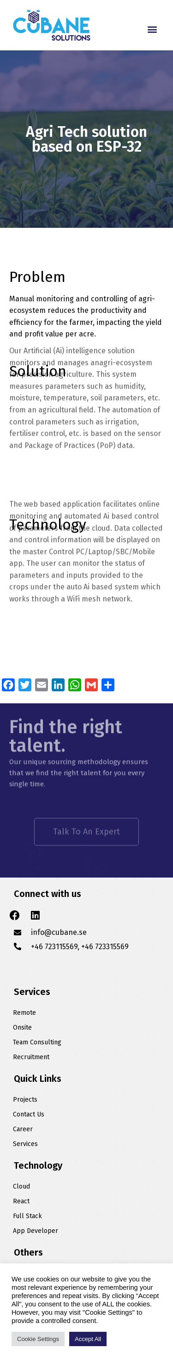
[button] (152, 29)
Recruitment (31, 1057)
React (21, 1201)
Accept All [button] (88, 1339)
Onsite (22, 1027)
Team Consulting (37, 1042)
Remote (24, 1013)
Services (25, 1144)
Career (23, 1129)
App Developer (35, 1231)
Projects (25, 1100)
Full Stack (27, 1216)
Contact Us (28, 1114)
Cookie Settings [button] (38, 1339)
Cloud (21, 1186)
